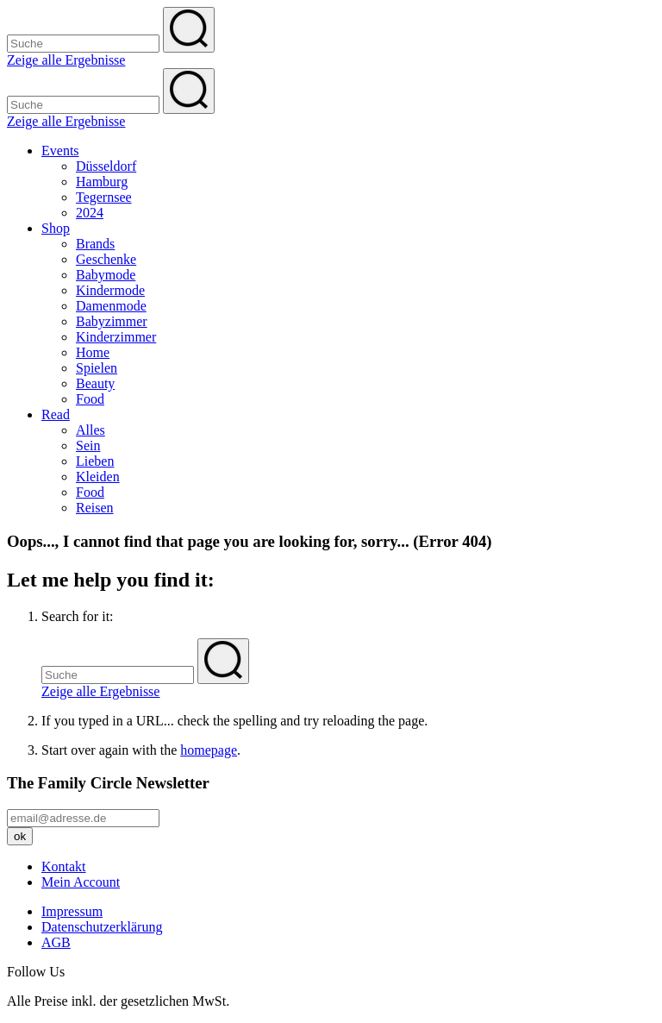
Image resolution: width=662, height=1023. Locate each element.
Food (90, 399)
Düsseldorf (106, 166)
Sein (88, 445)
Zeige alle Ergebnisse (66, 60)
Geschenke (106, 259)
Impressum (72, 911)
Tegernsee (104, 197)
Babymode (105, 274)
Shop (55, 228)
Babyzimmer (111, 321)
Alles (90, 430)
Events (60, 150)
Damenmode (111, 305)
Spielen (96, 368)
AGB (56, 942)
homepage (208, 750)
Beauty (95, 383)
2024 (89, 212)
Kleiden (98, 476)
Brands (95, 243)
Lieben (95, 461)
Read (55, 414)
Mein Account (80, 882)
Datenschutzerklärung (101, 926)
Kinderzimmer (116, 336)
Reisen (95, 507)
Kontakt (63, 866)
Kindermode (110, 290)
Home (92, 352)
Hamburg (102, 181)
